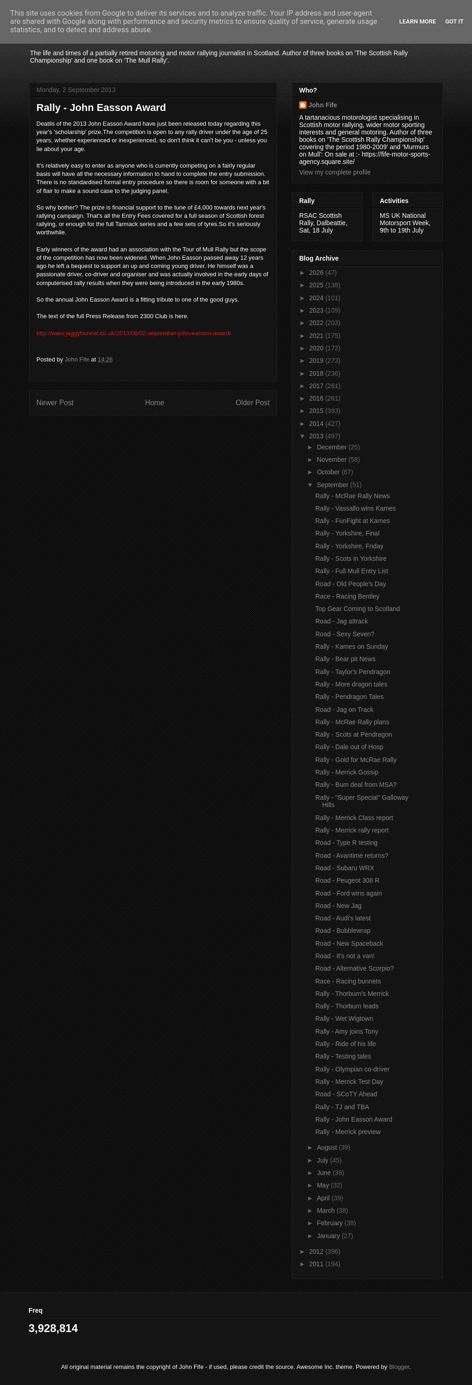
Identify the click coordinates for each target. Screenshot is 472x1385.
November (332, 459)
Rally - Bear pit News (345, 659)
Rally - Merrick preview (348, 1131)
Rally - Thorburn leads (346, 1006)
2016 (317, 398)
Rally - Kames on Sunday (351, 646)
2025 (317, 285)
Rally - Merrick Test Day (349, 1081)
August (327, 1147)
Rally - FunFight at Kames (352, 520)
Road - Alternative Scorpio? (354, 968)
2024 (317, 298)
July (323, 1160)
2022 (317, 322)
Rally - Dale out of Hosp (349, 747)
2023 (317, 310)
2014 (317, 423)
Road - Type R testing (346, 842)
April (324, 1198)
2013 (317, 436)
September (333, 485)
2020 (317, 348)
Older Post (253, 403)
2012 (317, 1251)
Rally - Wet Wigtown (344, 1018)
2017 (317, 386)
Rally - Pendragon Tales (349, 696)
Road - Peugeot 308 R (347, 880)
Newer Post (55, 403)
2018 (317, 373)
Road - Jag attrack (341, 621)
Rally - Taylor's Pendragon (352, 671)
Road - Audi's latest (343, 918)
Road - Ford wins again (348, 893)
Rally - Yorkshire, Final (347, 533)
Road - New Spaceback (349, 943)
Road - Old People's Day (350, 584)
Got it (454, 21)
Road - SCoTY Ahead (346, 1094)
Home (155, 403)
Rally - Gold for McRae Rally (356, 759)
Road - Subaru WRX (344, 868)
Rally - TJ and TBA (342, 1107)
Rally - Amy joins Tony (346, 1031)
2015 (317, 410)
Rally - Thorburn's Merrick (352, 993)
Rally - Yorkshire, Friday (349, 546)
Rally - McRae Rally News (352, 496)
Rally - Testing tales (343, 1056)
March (326, 1210)
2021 (317, 335)
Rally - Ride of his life (345, 1043)
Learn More (417, 21)
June (324, 1172)
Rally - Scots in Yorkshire (351, 558)
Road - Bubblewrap (343, 930)
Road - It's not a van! (345, 956)
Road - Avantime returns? (352, 855)
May (323, 1185)
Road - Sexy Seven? (344, 634)
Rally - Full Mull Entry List (351, 571)
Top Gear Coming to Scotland (357, 608)
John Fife (322, 105)
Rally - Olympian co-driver (352, 1069)
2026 (317, 272)
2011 (317, 1264)
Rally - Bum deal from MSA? (356, 784)
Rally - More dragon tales (351, 684)
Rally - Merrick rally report (352, 830)
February (330, 1223)
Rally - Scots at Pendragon (353, 734)
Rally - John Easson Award (353, 1119)
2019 (317, 360)
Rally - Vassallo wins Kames (355, 508)
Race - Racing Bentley (347, 596)
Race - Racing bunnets (348, 981)
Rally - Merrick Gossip (346, 772)
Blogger (399, 1366)
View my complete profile (335, 172)
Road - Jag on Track (344, 709)
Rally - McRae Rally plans (352, 722)
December (332, 447)
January (329, 1236)
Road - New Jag (338, 905)
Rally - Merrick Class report (354, 817)
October (329, 472)
